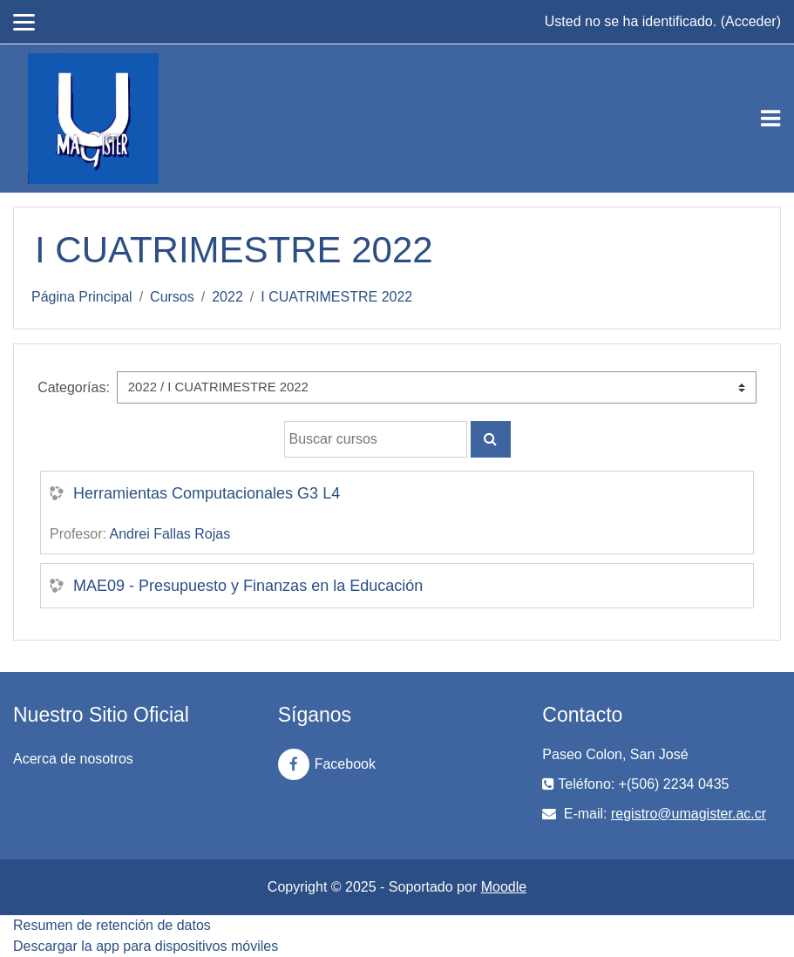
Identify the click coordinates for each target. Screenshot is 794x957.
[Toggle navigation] (770, 118)
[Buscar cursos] (375, 439)
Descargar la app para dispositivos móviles (145, 946)
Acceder (751, 21)
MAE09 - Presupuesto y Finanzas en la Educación (248, 585)
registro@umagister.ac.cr (688, 813)
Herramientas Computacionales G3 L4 (206, 493)
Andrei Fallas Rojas (169, 533)
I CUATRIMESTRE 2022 (336, 296)
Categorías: (73, 387)
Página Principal (81, 296)
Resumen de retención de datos (112, 925)
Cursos (172, 296)
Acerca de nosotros (73, 758)
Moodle (503, 886)
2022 (227, 296)
